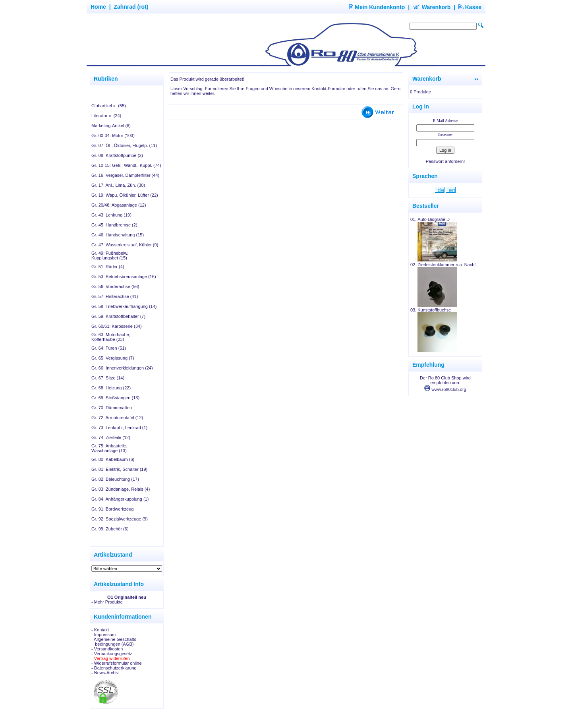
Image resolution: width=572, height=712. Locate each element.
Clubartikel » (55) (108, 105)
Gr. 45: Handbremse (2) (114, 224)
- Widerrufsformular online (116, 663)
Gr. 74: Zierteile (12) (110, 437)
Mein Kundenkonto (377, 7)
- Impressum (103, 634)
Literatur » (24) (106, 115)
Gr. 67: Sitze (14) (107, 377)
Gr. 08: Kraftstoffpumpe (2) (117, 155)
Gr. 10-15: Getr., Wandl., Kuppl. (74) (126, 165)
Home (98, 7)
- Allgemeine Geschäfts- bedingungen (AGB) (114, 641)
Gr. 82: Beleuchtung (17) (115, 479)
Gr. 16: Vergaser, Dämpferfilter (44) (125, 175)
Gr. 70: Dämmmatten (111, 407)
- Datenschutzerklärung (114, 668)
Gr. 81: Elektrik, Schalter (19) (119, 469)
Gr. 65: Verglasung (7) (112, 358)
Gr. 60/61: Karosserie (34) (116, 326)
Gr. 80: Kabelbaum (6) (112, 459)
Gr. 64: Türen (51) (108, 348)
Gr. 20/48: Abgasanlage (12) (118, 205)
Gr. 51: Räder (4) (107, 266)
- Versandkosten (107, 648)
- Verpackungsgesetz (111, 653)
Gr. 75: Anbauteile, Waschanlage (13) (109, 448)
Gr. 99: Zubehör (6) (110, 528)
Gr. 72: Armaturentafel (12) (117, 417)
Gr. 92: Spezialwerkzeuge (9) (119, 519)
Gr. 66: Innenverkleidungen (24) (122, 368)
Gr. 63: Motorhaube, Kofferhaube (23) (110, 337)
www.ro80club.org (445, 389)
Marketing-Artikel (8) (111, 125)
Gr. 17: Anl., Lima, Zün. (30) (118, 185)
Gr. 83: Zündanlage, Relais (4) (120, 489)
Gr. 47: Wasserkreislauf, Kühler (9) (124, 244)
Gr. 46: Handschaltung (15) (117, 234)
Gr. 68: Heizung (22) (111, 387)
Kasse (469, 7)
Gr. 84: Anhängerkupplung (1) (120, 499)
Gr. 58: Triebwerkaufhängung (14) (124, 306)
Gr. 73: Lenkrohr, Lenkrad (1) (119, 427)
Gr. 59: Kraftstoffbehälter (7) (118, 316)
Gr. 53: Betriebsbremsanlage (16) (123, 276)
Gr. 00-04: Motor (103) (113, 135)
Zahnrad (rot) (131, 7)
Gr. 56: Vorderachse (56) (115, 286)
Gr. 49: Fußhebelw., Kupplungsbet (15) (110, 255)
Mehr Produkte (108, 602)
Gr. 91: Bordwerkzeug (112, 509)
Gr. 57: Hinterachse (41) (114, 296)
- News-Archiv (104, 672)
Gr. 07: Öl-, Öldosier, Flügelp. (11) (124, 145)
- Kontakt (100, 629)
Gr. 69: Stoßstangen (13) (115, 397)
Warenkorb (432, 7)
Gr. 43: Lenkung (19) (111, 215)
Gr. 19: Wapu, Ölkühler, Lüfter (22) (124, 195)
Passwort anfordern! (445, 161)
